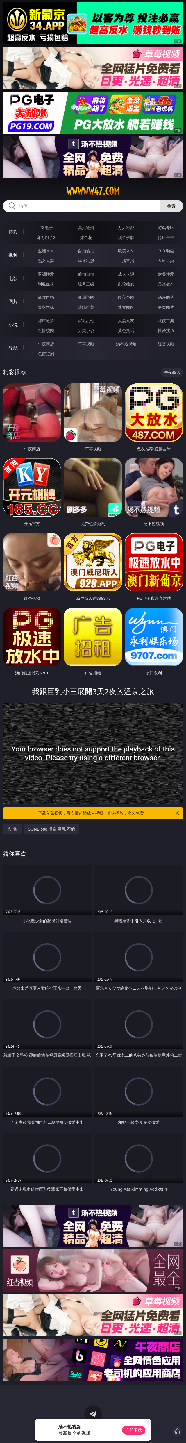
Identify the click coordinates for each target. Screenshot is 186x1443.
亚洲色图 (86, 297)
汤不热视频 (126, 344)
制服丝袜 (46, 284)
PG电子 (46, 227)
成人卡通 (126, 274)
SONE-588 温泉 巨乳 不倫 (51, 829)
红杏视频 (166, 344)
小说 (13, 325)
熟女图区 (126, 307)
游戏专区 (166, 227)
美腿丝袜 (46, 307)
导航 (13, 348)
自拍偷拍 (86, 250)
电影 (13, 278)
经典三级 (86, 284)
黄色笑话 (126, 330)
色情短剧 (46, 353)
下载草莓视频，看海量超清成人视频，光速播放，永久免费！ (109, 813)
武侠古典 (166, 320)
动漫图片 (166, 297)
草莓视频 (86, 344)
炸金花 (86, 237)
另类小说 (86, 330)
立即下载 (134, 1430)
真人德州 (86, 227)
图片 (13, 301)
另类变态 (166, 284)
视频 (13, 255)
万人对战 (126, 227)
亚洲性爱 (46, 274)
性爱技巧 (166, 330)
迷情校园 (46, 330)
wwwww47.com (92, 191)
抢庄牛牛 (166, 237)
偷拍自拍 (86, 274)
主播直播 (126, 260)
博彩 (13, 231)
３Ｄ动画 (166, 250)
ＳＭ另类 (166, 260)
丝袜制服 (86, 260)
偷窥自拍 (46, 297)
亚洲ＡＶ (46, 250)
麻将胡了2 (46, 237)
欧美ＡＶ (126, 250)
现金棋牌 (126, 237)
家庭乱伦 (86, 320)
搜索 (171, 206)
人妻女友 (126, 320)
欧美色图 (126, 297)
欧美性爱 (166, 274)
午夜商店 (46, 344)
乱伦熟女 (126, 284)
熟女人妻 (46, 260)
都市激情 (46, 320)
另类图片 (166, 307)
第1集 (12, 829)
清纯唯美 (86, 307)
